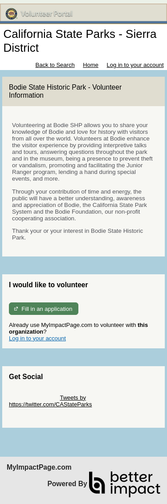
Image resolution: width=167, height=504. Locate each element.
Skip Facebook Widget (38, 411)
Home (90, 65)
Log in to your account (135, 65)
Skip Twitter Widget (33, 397)
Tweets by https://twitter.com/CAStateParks (50, 401)
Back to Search (54, 65)
